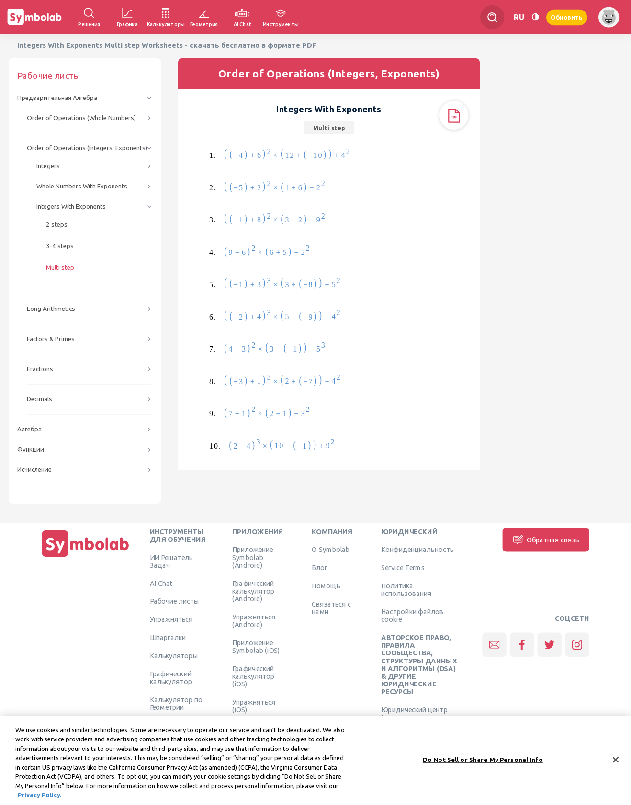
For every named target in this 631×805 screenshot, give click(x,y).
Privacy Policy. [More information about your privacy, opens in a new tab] (39, 799)
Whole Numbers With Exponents (81, 186)
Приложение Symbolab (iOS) (256, 646)
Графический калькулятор (171, 677)
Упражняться (171, 619)
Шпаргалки (168, 637)
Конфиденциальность (417, 549)
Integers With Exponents (71, 206)
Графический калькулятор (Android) (253, 591)
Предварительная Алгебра (57, 97)
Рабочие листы (175, 601)
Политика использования (406, 589)
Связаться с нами (331, 607)
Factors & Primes (51, 338)
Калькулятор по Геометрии (176, 703)
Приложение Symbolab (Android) (252, 557)
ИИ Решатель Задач (171, 561)
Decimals (39, 399)
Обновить (567, 17)
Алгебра (29, 429)
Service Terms (403, 568)
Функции (30, 449)
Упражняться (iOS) (253, 705)
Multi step (60, 267)
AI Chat (161, 583)
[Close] (615, 764)
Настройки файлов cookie (412, 615)
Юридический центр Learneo (414, 713)
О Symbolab (330, 549)
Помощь (326, 585)
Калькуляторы (174, 655)
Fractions (40, 369)
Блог (319, 568)
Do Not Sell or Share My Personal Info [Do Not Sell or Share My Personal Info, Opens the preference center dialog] (483, 764)
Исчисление (34, 469)
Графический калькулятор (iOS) (253, 676)
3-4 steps (60, 246)
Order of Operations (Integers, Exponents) (87, 148)
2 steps (57, 224)
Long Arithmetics (51, 308)
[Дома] (85, 557)
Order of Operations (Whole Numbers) (81, 117)
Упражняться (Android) (253, 620)
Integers (48, 166)
